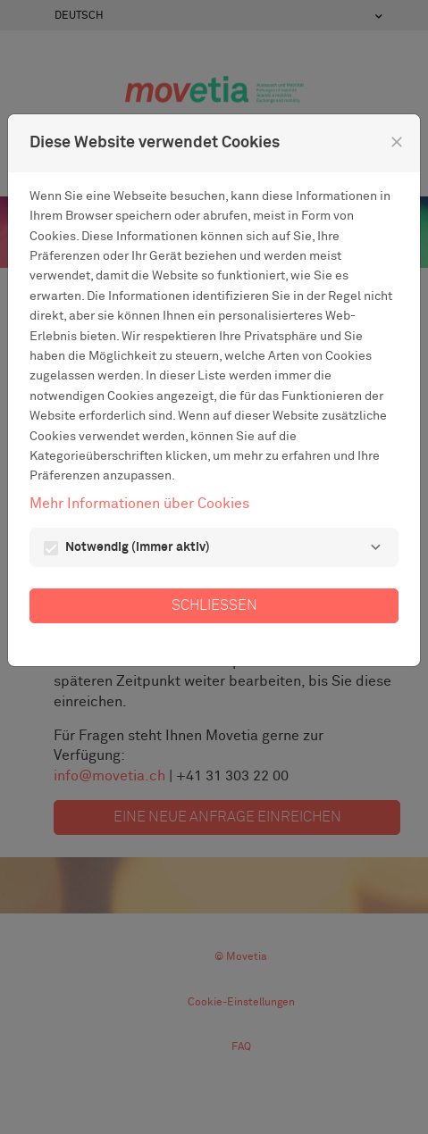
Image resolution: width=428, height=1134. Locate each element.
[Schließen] (397, 142)
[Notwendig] (375, 547)
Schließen (214, 605)
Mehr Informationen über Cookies (139, 503)
